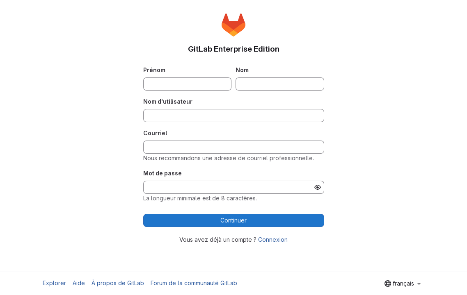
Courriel (155, 132)
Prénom (154, 69)
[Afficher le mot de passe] (317, 187)
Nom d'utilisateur (167, 101)
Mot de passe (162, 173)
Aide (79, 282)
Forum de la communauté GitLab (194, 282)
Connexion (273, 239)
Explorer (54, 282)
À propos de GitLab (118, 282)
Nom (242, 69)
